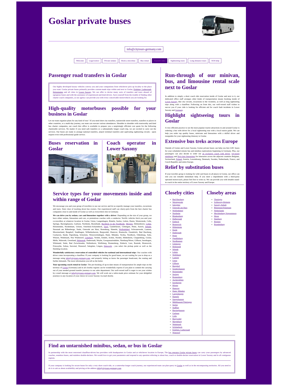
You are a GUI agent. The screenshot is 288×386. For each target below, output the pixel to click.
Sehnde (148, 226)
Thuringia (218, 199)
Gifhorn (175, 263)
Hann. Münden (178, 291)
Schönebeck (177, 327)
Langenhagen (177, 294)
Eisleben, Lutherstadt (142, 89)
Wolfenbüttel (124, 229)
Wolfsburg (176, 255)
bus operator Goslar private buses (182, 352)
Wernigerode (177, 202)
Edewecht (108, 246)
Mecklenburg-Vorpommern (225, 213)
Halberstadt (177, 219)
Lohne (148, 224)
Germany (179, 110)
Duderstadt (176, 232)
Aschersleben (177, 280)
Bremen (217, 221)
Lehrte (175, 252)
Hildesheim (177, 227)
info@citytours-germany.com (144, 49)
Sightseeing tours (177, 61)
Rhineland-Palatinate (222, 208)
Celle (174, 316)
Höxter (175, 285)
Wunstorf (176, 332)
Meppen (129, 224)
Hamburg (218, 219)
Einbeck (175, 221)
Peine (174, 235)
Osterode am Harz (179, 208)
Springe (175, 274)
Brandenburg (219, 224)
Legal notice (94, 61)
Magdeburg (177, 321)
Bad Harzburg (178, 199)
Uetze (174, 260)
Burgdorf (176, 266)
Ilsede (174, 230)
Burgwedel (176, 319)
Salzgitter (176, 205)
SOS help (215, 61)
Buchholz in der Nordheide (113, 224)
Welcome (80, 61)
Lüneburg (89, 237)
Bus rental (145, 61)
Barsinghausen (178, 310)
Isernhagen (176, 282)
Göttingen (176, 244)
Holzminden (58, 92)
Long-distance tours (198, 61)
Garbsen (175, 313)
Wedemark (176, 324)
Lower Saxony (85, 92)
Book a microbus (128, 61)
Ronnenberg (177, 277)
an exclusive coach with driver (216, 153)
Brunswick (176, 224)
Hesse (216, 216)
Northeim (176, 213)
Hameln (175, 296)
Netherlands (219, 210)
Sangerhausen (178, 299)
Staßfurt (175, 307)
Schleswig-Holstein (222, 202)
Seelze (175, 305)
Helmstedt (81, 240)
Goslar (65, 267)
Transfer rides (159, 61)
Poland (179, 159)
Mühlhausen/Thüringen (182, 302)
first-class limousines (186, 156)
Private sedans (110, 61)
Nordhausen (177, 241)
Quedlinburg (177, 238)
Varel (106, 226)
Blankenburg (177, 216)
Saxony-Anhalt (220, 205)
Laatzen (175, 257)
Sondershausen (178, 269)
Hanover (176, 288)
